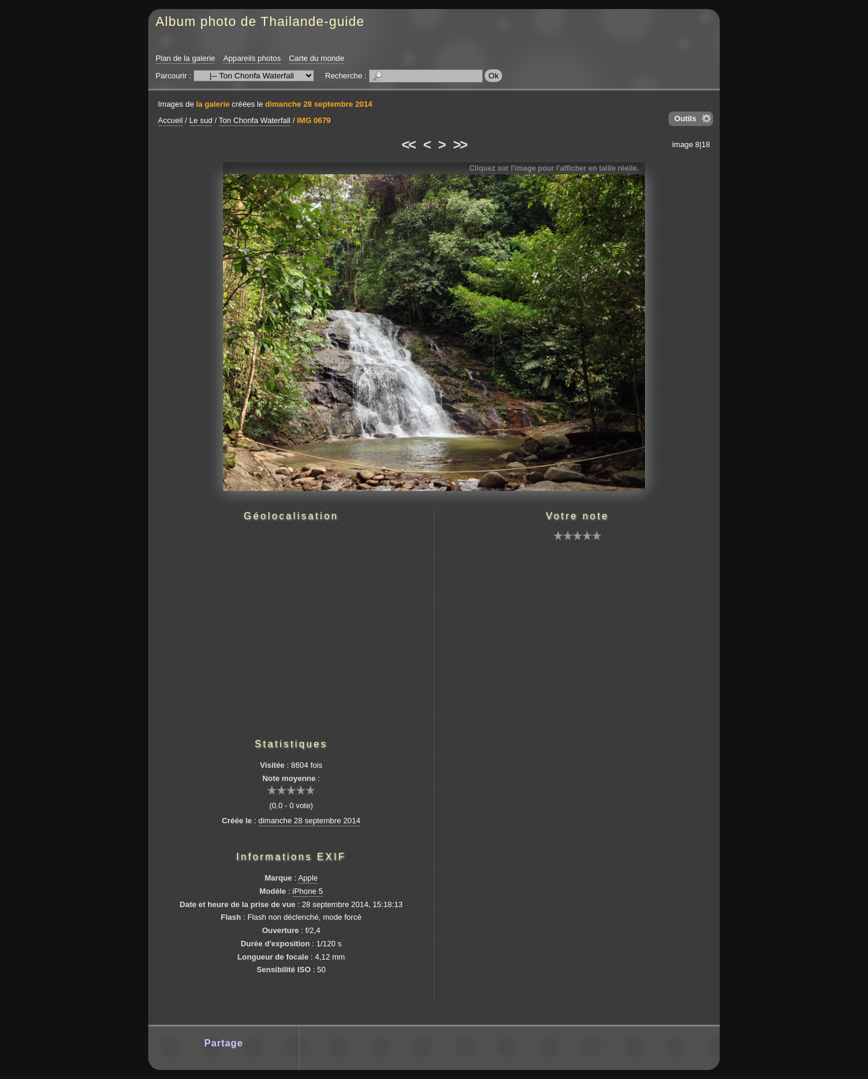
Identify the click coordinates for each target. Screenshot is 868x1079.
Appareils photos (251, 58)
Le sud (200, 120)
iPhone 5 (307, 891)
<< (408, 145)
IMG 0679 (314, 120)
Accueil (170, 120)
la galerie (213, 104)
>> (460, 145)
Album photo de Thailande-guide (260, 21)
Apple (308, 877)
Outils (685, 118)
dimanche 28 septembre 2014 (319, 104)
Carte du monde (316, 58)
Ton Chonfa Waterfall (255, 120)
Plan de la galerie (185, 58)
